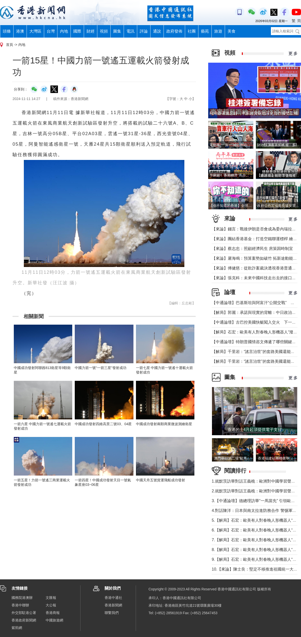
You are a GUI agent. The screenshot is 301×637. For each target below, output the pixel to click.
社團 (192, 31)
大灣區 (35, 31)
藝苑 (205, 31)
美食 (232, 31)
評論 (144, 31)
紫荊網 (17, 628)
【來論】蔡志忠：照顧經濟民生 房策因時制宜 (252, 248)
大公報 (51, 605)
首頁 (9, 45)
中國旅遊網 (54, 620)
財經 (91, 31)
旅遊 (218, 31)
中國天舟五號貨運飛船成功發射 (160, 480)
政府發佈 (174, 31)
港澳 (20, 31)
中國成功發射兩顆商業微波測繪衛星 (164, 424)
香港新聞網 (113, 605)
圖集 (117, 31)
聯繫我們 (112, 613)
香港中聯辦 (20, 605)
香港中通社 (113, 598)
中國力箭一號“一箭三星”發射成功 (100, 368)
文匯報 (51, 598)
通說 (157, 31)
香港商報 (53, 613)
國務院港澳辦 (22, 598)
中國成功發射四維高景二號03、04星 (103, 424)
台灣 (51, 31)
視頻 (104, 31)
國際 (77, 31)
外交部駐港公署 (24, 613)
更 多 (292, 53)
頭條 (7, 31)
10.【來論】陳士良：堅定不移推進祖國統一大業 (254, 569)
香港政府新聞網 (24, 620)
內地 (64, 31)
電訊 (130, 31)
